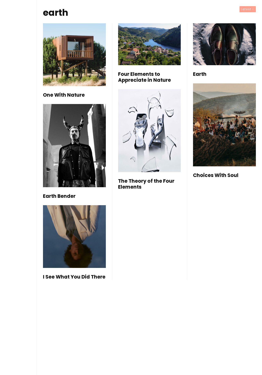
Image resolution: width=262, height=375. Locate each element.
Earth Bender (59, 196)
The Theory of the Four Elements (146, 184)
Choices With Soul (215, 175)
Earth (200, 74)
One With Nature (64, 95)
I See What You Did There (74, 277)
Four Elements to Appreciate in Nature (144, 77)
